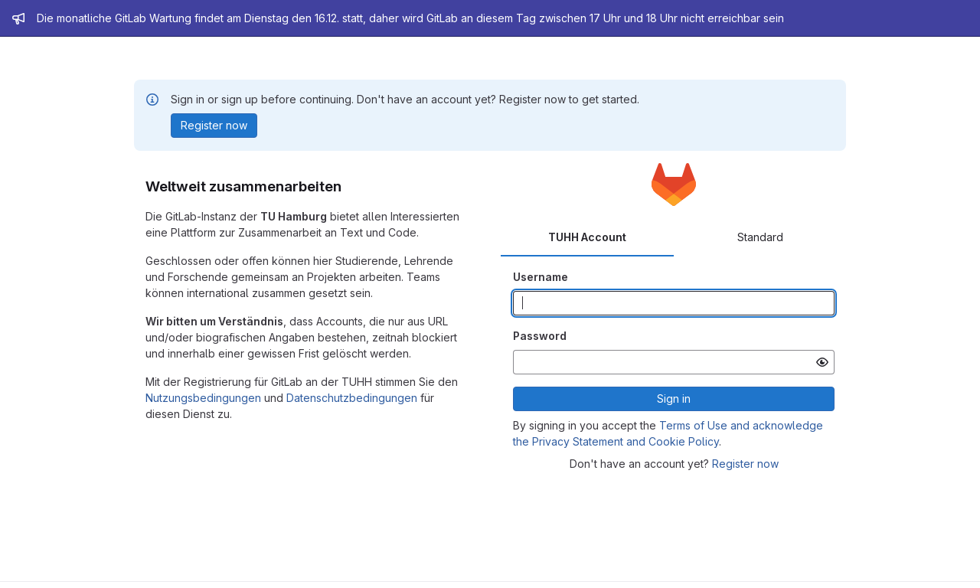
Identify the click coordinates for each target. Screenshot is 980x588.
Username (540, 276)
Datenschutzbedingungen (351, 397)
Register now (745, 463)
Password (540, 335)
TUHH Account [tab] (587, 236)
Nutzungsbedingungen (203, 397)
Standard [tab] (760, 236)
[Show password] (822, 362)
